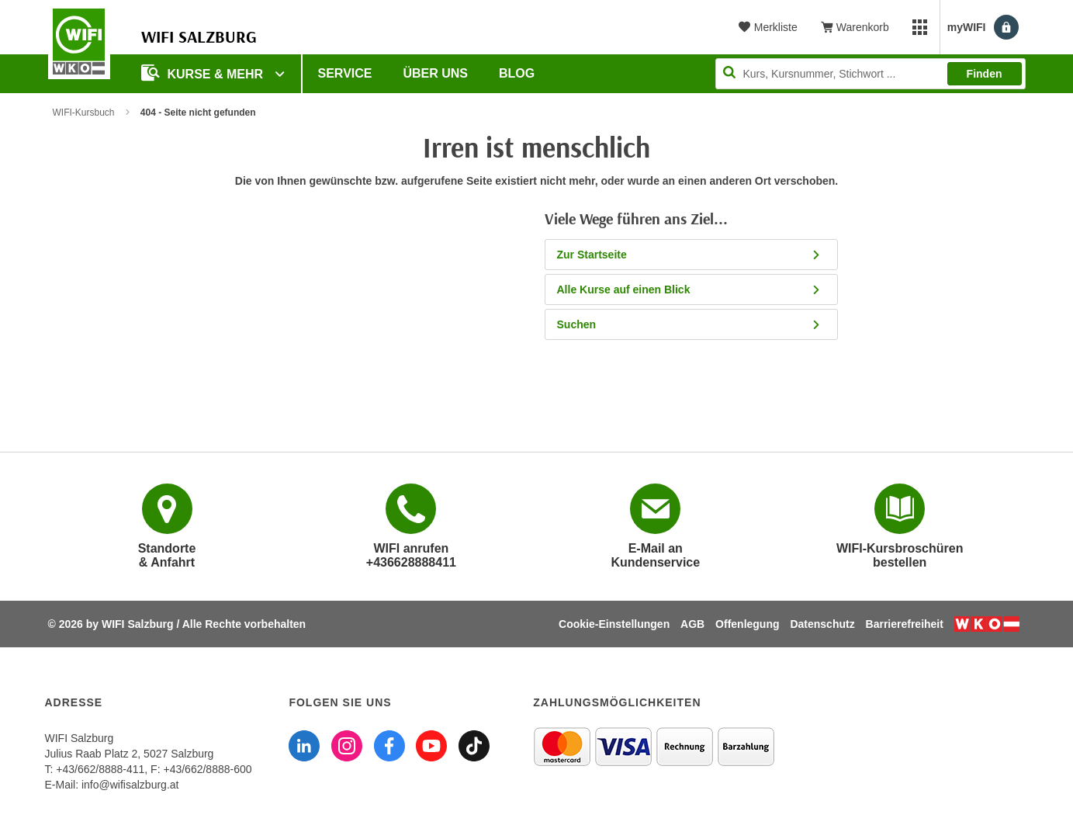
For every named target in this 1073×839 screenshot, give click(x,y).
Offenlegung (747, 624)
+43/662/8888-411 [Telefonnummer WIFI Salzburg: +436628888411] (100, 769)
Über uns (435, 73)
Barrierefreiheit (904, 624)
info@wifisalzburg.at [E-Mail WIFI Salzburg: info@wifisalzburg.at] (130, 784)
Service (345, 73)
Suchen (694, 324)
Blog (517, 73)
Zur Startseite (694, 254)
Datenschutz (822, 624)
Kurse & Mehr (204, 72)
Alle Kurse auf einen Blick (694, 289)
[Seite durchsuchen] (870, 73)
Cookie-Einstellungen (614, 624)
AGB (692, 624)
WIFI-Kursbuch (84, 112)
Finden (984, 74)
